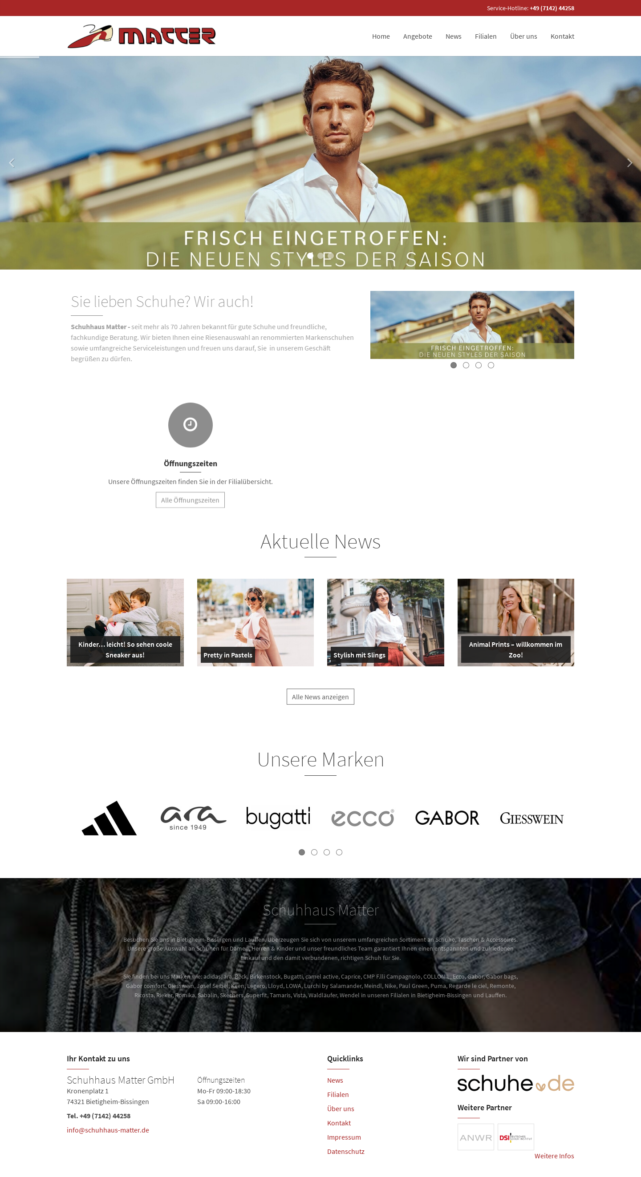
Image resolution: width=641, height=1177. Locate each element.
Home (381, 36)
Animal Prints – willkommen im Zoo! (514, 651)
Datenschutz (346, 1151)
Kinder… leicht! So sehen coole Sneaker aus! (123, 651)
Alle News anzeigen (320, 702)
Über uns (523, 36)
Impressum (344, 1137)
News (454, 36)
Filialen (486, 36)
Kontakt (562, 36)
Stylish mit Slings (359, 656)
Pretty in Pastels (227, 656)
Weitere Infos (554, 1155)
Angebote (417, 36)
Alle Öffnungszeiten (190, 506)
